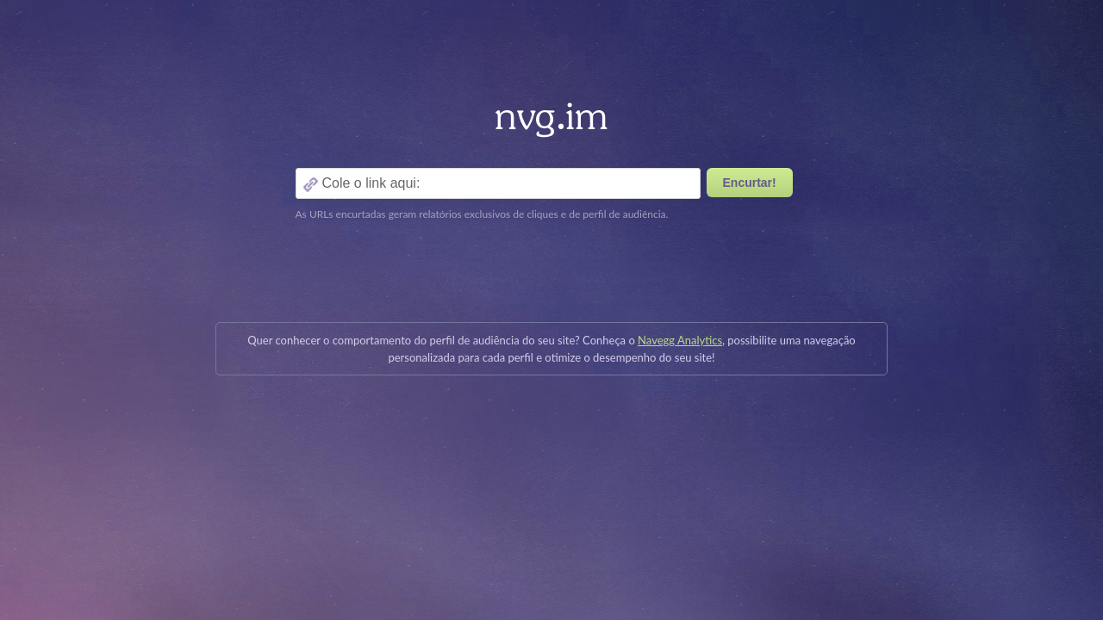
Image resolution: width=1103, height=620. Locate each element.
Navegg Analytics (680, 340)
